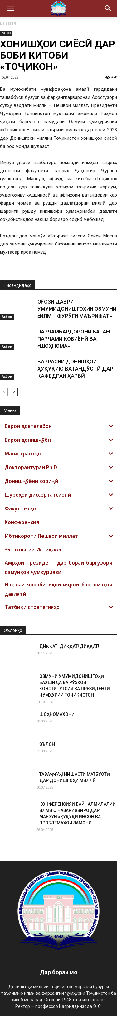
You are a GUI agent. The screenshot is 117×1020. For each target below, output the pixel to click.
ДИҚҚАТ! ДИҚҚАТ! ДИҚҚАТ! (69, 650)
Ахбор (6, 33)
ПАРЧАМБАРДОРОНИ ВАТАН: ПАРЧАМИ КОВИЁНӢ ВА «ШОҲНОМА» (74, 343)
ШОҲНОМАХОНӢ (57, 718)
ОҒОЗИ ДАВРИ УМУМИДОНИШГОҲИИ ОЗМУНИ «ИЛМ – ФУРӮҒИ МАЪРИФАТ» (76, 313)
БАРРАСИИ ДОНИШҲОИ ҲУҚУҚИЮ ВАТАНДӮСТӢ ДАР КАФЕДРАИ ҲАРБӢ (75, 372)
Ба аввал (8, 23)
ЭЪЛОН (47, 748)
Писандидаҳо (18, 289)
